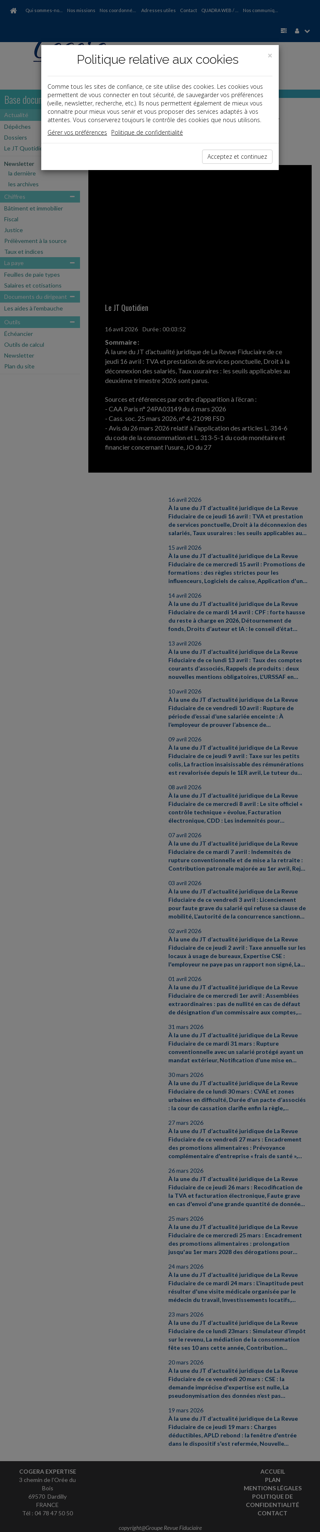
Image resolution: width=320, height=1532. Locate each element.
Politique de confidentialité (147, 132)
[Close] (270, 55)
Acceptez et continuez (237, 156)
